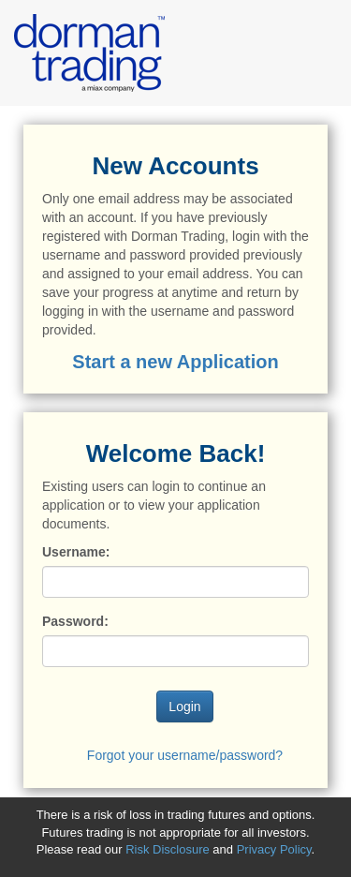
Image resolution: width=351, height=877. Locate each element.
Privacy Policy (274, 849)
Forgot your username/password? (185, 755)
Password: (75, 621)
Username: (76, 551)
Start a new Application (175, 361)
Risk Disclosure (168, 849)
